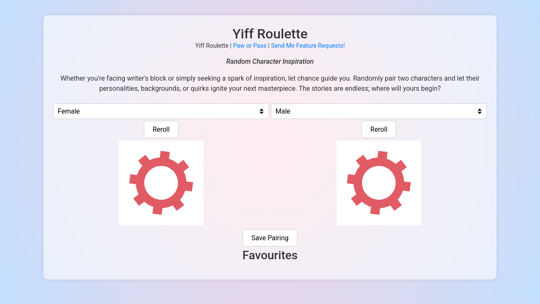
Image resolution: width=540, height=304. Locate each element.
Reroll (161, 129)
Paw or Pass (250, 45)
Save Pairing (270, 238)
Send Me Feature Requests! (308, 45)
